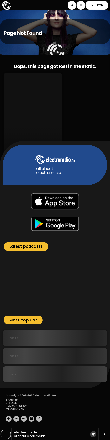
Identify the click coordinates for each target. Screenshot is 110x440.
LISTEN (96, 5)
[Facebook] (39, 419)
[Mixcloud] (24, 419)
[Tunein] (9, 419)
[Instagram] (31, 419)
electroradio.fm (45, 395)
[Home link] (6, 5)
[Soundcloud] (16, 419)
